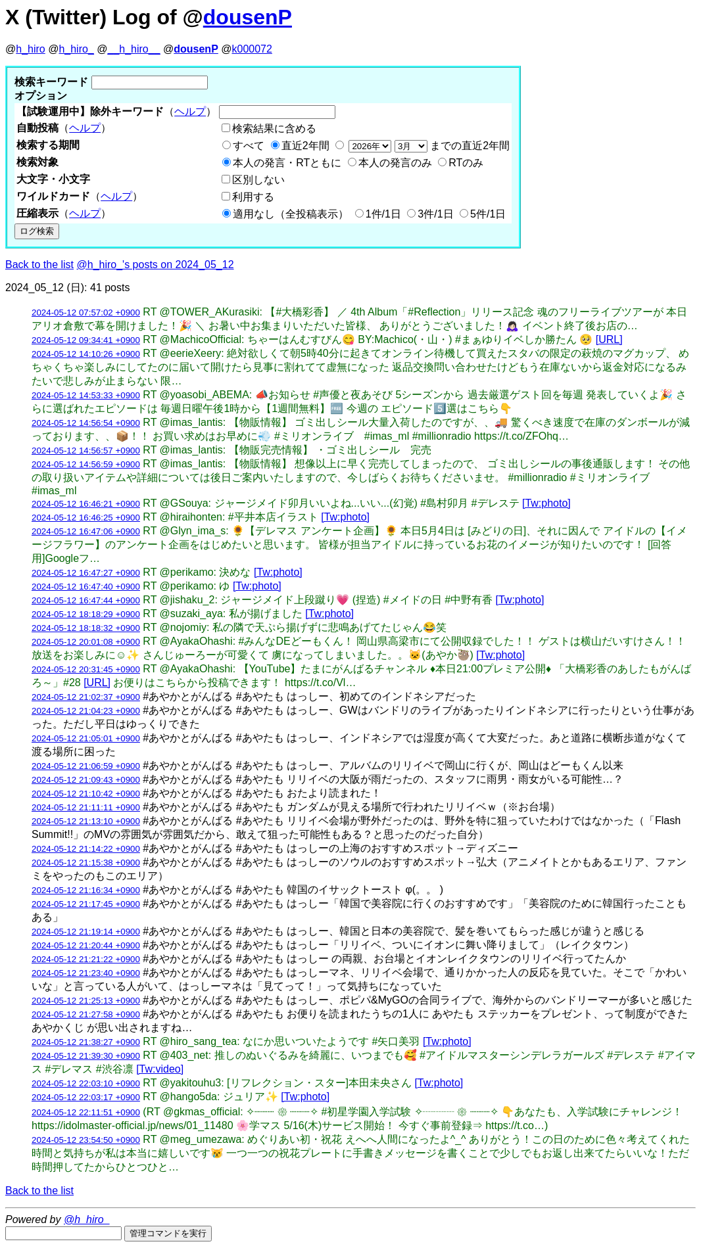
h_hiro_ (76, 49)
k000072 (252, 49)
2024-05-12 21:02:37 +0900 (86, 697)
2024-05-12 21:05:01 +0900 (86, 738)
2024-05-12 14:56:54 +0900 (86, 423)
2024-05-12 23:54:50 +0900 (86, 1140)
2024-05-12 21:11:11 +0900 (86, 807)
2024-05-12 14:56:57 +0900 (86, 450)
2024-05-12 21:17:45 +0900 (86, 904)
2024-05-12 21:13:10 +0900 (86, 821)
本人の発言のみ (395, 162)
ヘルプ (190, 111)
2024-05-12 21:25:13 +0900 (86, 1001)
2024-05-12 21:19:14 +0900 (86, 932)
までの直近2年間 (428, 145)
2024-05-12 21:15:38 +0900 (86, 863)
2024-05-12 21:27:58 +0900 (86, 1014)
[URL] (609, 339)
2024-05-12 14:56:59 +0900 (86, 464)
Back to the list (39, 264)
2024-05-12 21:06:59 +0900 (86, 766)
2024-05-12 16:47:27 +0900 (86, 573)
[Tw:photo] (546, 503)
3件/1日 (435, 214)
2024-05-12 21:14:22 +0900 (86, 849)
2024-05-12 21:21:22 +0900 (86, 959)
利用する (253, 196)
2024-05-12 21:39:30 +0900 (86, 1056)
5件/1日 (488, 214)
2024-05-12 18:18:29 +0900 (86, 614)
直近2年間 (305, 145)
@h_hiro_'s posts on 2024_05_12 (155, 264)
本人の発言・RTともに (287, 162)
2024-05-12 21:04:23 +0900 (86, 711)
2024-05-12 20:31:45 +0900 (86, 669)
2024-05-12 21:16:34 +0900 (86, 890)
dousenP (247, 17)
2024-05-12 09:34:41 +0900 (86, 340)
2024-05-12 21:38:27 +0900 (86, 1042)
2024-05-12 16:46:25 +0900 (86, 517)
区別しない (258, 179)
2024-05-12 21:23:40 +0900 (86, 973)
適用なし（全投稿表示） (291, 214)
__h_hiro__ (133, 49)
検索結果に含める (274, 128)
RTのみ (465, 162)
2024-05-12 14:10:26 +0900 (86, 354)
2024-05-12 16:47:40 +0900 (86, 586)
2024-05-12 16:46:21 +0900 (86, 504)
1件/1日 (383, 214)
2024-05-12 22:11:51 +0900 (86, 1112)
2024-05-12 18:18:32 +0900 (86, 628)
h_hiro (30, 49)
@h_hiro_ (87, 1219)
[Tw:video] (159, 1069)
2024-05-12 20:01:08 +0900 (86, 642)
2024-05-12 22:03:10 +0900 (86, 1083)
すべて (248, 145)
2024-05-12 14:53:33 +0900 (86, 395)
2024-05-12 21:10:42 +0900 (86, 794)
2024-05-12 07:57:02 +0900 (86, 312)
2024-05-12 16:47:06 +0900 (86, 531)
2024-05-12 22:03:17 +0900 (86, 1097)
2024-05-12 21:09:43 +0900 (86, 780)
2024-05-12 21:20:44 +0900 (86, 945)
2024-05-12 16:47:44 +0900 (86, 600)
